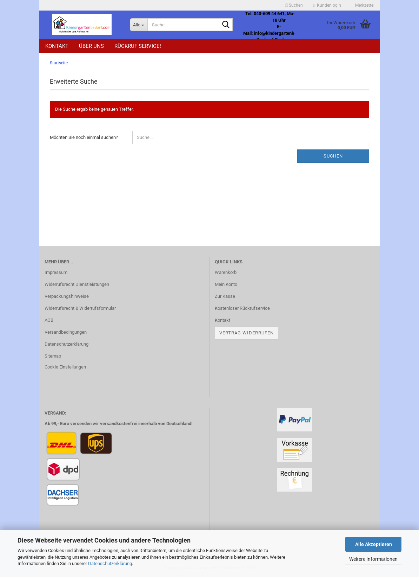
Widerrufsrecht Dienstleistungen (77, 284)
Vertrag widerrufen (246, 332)
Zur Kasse (225, 296)
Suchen (333, 156)
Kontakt (56, 46)
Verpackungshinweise (67, 296)
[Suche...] (138, 24)
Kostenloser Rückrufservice (242, 308)
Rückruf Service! (137, 46)
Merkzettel (363, 5)
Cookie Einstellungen (65, 367)
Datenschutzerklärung (110, 563)
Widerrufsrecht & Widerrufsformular (80, 308)
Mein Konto (226, 284)
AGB (49, 320)
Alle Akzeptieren (373, 544)
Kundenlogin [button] (327, 5)
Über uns (91, 46)
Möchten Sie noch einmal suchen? (84, 137)
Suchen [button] (294, 5)
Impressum (56, 272)
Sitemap (53, 356)
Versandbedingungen (66, 332)
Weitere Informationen (373, 559)
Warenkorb (226, 272)
